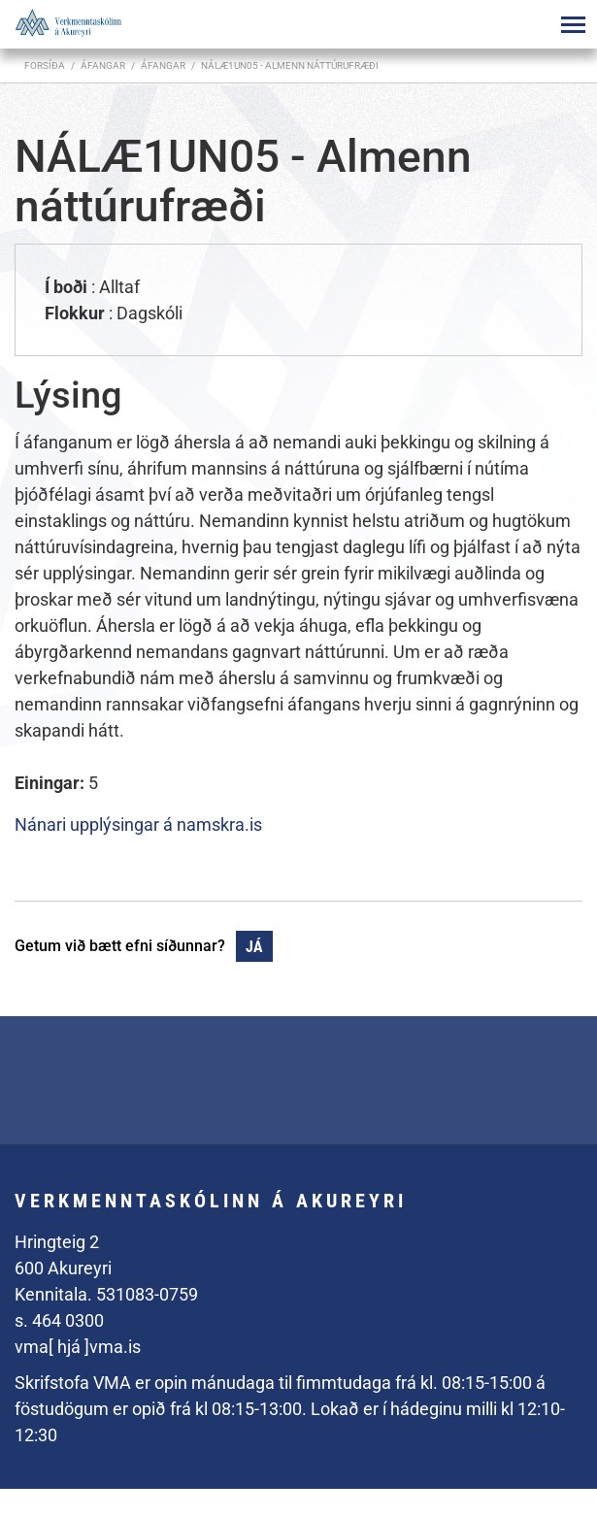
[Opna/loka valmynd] (572, 24)
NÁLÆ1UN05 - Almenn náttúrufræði (290, 65)
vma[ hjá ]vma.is (78, 1346)
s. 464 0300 (59, 1320)
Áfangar (163, 65)
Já (254, 947)
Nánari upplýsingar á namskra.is (138, 824)
